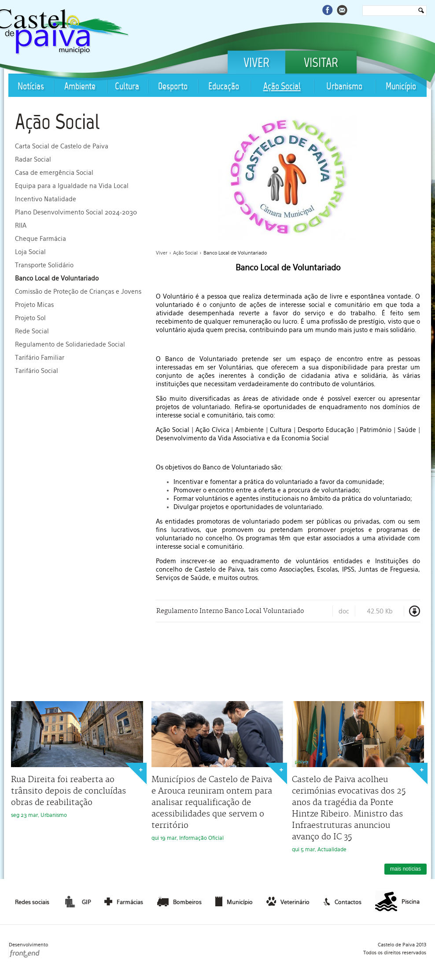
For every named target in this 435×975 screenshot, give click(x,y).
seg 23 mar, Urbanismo (77, 759)
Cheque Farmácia (40, 238)
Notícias (31, 87)
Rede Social (32, 331)
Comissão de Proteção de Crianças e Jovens (78, 291)
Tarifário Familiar (39, 357)
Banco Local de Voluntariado (57, 278)
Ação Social (282, 87)
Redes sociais (32, 902)
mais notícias (405, 869)
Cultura (127, 87)
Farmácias (123, 901)
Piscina (397, 901)
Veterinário (288, 901)
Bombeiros (179, 901)
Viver (256, 63)
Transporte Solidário (44, 265)
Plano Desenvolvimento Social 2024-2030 (76, 212)
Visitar (321, 63)
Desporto (173, 87)
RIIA (20, 225)
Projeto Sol (30, 317)
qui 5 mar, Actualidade (358, 777)
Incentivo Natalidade (45, 199)
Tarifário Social (36, 370)
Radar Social (33, 159)
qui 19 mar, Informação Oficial (217, 771)
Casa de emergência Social (54, 172)
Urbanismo (344, 87)
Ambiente (80, 87)
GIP (76, 901)
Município (401, 87)
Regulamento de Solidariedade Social (70, 344)
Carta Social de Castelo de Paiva (61, 146)
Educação (223, 87)
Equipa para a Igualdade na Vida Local (72, 185)
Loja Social (30, 251)
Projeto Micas (34, 304)
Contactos (342, 901)
